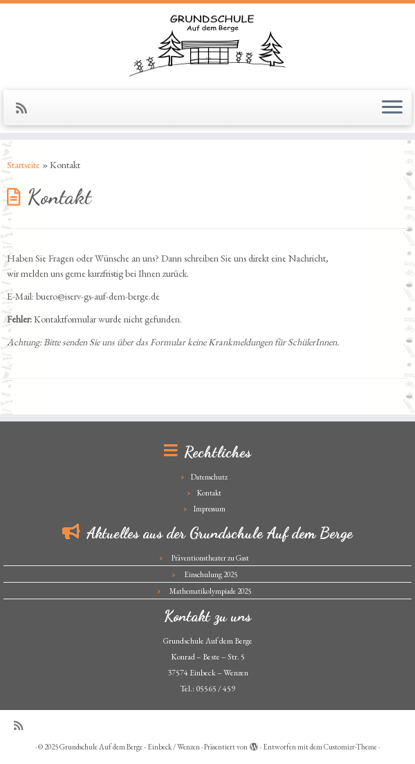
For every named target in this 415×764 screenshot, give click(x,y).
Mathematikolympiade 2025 (210, 591)
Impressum (209, 508)
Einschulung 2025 (210, 574)
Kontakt (209, 493)
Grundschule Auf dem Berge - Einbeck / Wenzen (129, 747)
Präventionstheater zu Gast (210, 558)
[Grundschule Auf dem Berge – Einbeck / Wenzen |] (207, 45)
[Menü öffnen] (392, 108)
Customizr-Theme (350, 747)
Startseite (23, 164)
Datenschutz (209, 477)
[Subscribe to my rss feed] (26, 108)
